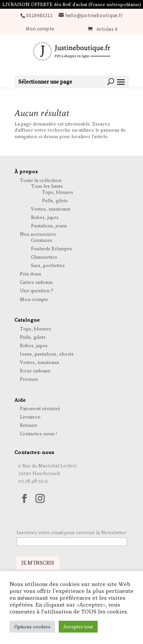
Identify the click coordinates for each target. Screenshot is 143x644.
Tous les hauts (47, 186)
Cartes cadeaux (36, 282)
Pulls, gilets (55, 200)
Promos (29, 379)
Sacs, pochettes (48, 265)
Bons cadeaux (35, 370)
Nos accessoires (38, 234)
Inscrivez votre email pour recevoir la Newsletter (71, 532)
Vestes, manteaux (50, 209)
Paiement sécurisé (40, 408)
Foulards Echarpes (51, 248)
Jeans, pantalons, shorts (47, 354)
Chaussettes (44, 257)
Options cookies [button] (32, 626)
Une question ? (36, 290)
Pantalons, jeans (49, 225)
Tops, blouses (57, 192)
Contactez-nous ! (38, 433)
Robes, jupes (45, 217)
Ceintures (41, 240)
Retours (28, 425)
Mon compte (40, 29)
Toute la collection (40, 180)
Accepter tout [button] (78, 626)
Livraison (30, 417)
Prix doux (30, 273)
